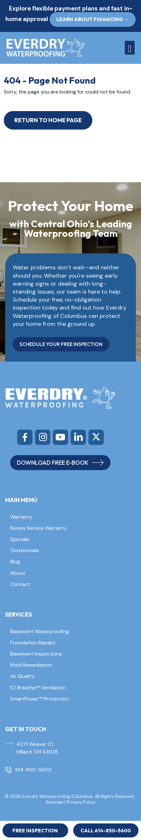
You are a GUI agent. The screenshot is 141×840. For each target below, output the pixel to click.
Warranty (21, 517)
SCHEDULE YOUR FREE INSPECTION (60, 344)
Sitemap (54, 802)
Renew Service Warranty (38, 528)
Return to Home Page (48, 120)
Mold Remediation (31, 665)
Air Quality (22, 676)
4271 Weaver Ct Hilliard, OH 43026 (37, 748)
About (17, 573)
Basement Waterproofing (39, 631)
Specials (19, 539)
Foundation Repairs (32, 642)
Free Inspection (35, 830)
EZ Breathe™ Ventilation (38, 687)
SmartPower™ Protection (39, 698)
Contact (20, 584)
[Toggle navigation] (130, 48)
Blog (15, 561)
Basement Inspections (36, 653)
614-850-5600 (33, 769)
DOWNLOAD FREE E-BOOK (60, 462)
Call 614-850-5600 (106, 830)
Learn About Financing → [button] (92, 19)
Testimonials (24, 550)
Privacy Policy (81, 802)
